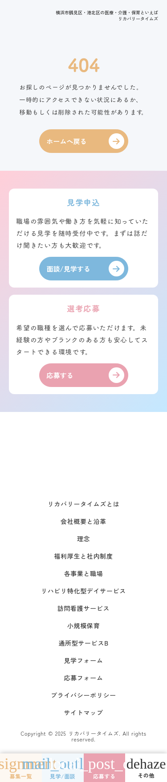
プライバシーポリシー (83, 695)
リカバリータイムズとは (84, 503)
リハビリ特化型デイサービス (83, 590)
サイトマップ (83, 712)
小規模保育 (83, 625)
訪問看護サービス (83, 608)
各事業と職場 (83, 573)
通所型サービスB (83, 642)
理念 (83, 538)
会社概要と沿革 (83, 521)
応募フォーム (83, 677)
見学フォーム (83, 660)
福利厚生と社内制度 (83, 556)
